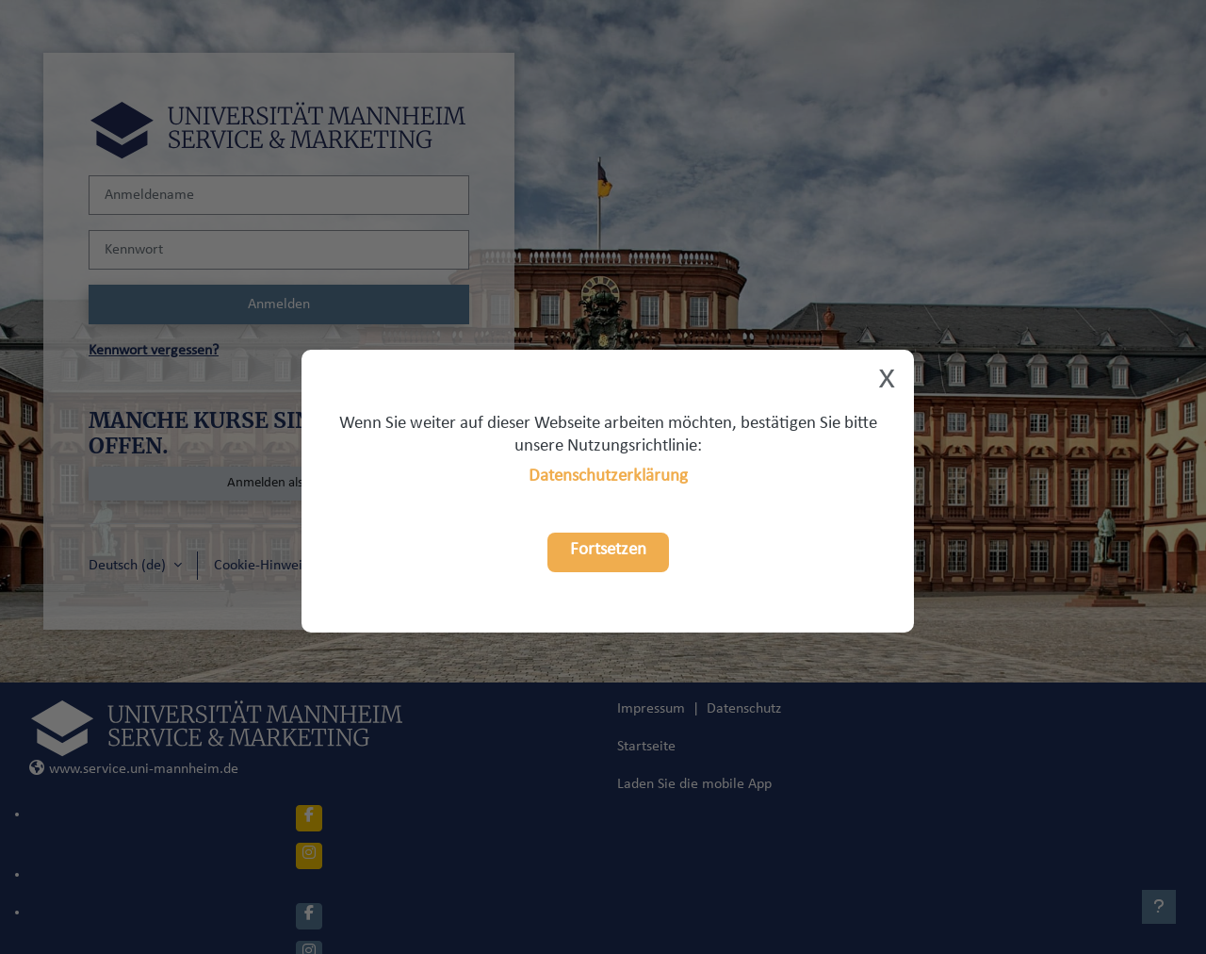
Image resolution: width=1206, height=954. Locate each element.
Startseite (646, 746)
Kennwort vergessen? (154, 350)
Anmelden (279, 304)
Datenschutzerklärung (608, 476)
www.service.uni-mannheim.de (133, 769)
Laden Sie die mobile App (694, 784)
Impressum (651, 708)
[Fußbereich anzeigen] (1159, 907)
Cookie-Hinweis (261, 565)
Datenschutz (744, 708)
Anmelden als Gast (279, 483)
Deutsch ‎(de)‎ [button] (129, 565)
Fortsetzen (608, 550)
